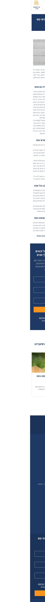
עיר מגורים (37, 296)
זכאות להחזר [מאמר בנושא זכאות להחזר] (35, 357)
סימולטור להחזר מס (35, 499)
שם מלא (38, 275)
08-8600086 (35, 526)
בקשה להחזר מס (36, 508)
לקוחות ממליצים (36, 448)
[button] (26, 401)
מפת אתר (38, 454)
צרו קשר (37, 520)
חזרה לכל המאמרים (22, 25)
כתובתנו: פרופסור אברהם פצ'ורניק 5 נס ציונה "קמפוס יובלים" (25, 485)
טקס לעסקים (37, 451)
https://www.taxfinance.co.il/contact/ (20, 236)
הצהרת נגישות (37, 457)
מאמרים (39, 469)
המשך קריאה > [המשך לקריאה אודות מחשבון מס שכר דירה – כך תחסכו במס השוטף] (36, 393)
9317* (38, 523)
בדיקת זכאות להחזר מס (34, 505)
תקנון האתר (38, 478)
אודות (40, 445)
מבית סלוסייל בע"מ (35, 481)
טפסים (39, 472)
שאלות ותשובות (37, 475)
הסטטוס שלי (38, 502)
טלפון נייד (37, 285)
